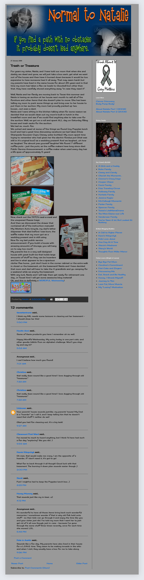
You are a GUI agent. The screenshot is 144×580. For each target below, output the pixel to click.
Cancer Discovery (105, 101)
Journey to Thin (106, 281)
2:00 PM (22, 470)
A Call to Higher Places (110, 232)
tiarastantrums (24, 312)
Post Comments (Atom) (37, 568)
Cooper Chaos (105, 182)
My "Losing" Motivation (110, 287)
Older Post (81, 563)
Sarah (20, 478)
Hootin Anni (23, 331)
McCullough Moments (109, 201)
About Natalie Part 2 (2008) (111, 112)
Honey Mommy (25, 493)
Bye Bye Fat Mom (107, 262)
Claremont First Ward (28, 434)
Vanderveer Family (107, 217)
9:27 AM (21, 426)
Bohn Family (104, 169)
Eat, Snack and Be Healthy (112, 274)
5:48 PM (21, 532)
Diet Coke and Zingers (110, 268)
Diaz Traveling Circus (109, 188)
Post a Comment (22, 558)
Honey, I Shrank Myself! (110, 278)
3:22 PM (21, 485)
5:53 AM (22, 348)
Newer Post (17, 563)
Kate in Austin (24, 540)
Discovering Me (106, 271)
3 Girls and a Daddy (108, 166)
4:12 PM (21, 501)
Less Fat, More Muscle (110, 284)
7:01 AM (21, 364)
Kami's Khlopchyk (107, 236)
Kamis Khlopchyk (25, 452)
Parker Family (105, 204)
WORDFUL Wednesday (51, 280)
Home (50, 563)
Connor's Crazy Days (109, 179)
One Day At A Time (108, 242)
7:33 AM (21, 382)
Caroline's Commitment (110, 265)
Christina (21, 372)
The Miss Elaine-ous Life (111, 214)
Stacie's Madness (107, 245)
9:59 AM (22, 444)
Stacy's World (105, 248)
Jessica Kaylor (105, 198)
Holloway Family (106, 191)
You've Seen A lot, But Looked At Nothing (115, 221)
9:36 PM (22, 552)
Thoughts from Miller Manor (112, 251)
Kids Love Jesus (106, 239)
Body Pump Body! (105, 104)
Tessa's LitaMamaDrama (111, 210)
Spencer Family (106, 207)
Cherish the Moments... (110, 175)
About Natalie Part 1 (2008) (111, 109)
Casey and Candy (107, 172)
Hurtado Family (106, 194)
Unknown (21, 408)
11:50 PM (22, 322)
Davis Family (104, 185)
